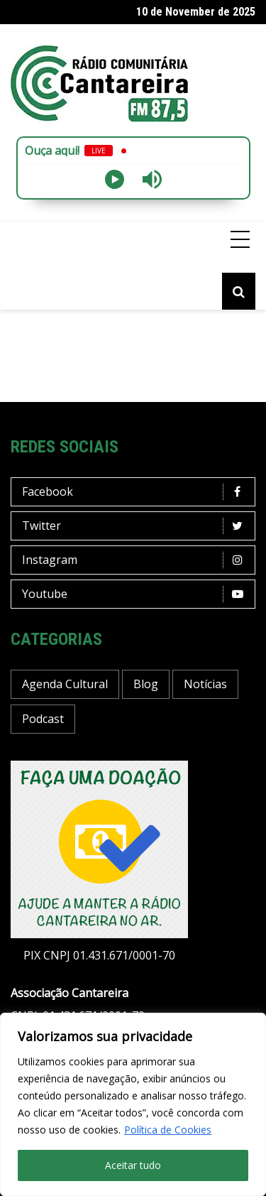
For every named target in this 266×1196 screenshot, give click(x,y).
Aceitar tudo (133, 1165)
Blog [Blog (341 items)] (145, 684)
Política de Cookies (167, 1129)
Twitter (136, 526)
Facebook (136, 492)
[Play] (114, 179)
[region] (133, 1104)
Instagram (136, 560)
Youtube (136, 594)
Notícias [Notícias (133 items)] (205, 684)
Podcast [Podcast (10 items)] (43, 719)
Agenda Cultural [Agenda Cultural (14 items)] (65, 684)
